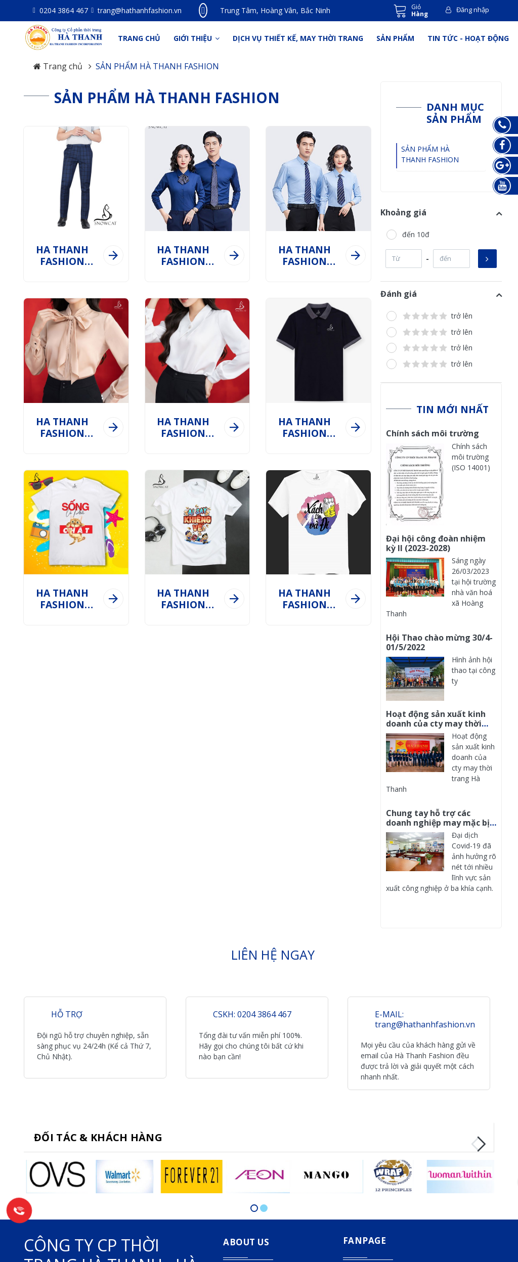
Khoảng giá (403, 208)
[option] (57, 1171)
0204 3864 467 (62, 10)
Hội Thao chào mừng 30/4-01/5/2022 (439, 638)
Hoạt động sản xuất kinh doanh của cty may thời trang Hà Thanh (436, 719)
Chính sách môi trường (432, 429)
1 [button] (254, 1204)
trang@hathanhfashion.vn (139, 10)
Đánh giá (398, 290)
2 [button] (264, 1204)
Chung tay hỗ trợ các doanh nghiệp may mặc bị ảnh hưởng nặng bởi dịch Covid (438, 824)
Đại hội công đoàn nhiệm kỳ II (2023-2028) (436, 539)
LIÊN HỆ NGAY (273, 951)
